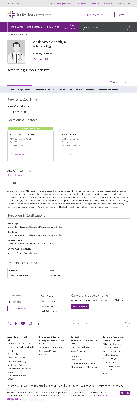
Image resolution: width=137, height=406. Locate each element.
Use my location (95, 15)
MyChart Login (109, 358)
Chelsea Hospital (15, 175)
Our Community (54, 386)
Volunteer (43, 354)
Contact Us (12, 354)
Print (114, 82)
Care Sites (12, 4)
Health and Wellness (112, 351)
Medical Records (110, 355)
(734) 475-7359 (40, 58)
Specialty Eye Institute (23, 134)
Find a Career (77, 359)
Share (124, 82)
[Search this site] (106, 27)
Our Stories (87, 386)
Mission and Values (16, 357)
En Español (108, 369)
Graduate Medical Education (84, 363)
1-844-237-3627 (124, 4)
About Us (95, 4)
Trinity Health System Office (61, 4)
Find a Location (34, 25)
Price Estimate (109, 362)
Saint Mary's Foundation (50, 347)
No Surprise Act (14, 365)
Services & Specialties (20, 89)
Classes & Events (110, 347)
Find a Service (52, 25)
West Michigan (78, 351)
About (62, 89)
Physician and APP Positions (84, 367)
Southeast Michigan (48, 351)
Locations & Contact (44, 89)
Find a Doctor (16, 25)
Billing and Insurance (112, 344)
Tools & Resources (70, 26)
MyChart (121, 15)
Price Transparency (112, 366)
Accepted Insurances (108, 89)
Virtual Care (108, 373)
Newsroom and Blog (16, 361)
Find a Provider (80, 306)
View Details (17, 154)
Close (125, 393)
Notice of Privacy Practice (110, 386)
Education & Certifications (81, 89)
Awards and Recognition (18, 343)
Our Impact (82, 4)
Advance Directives (111, 340)
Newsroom (108, 4)
